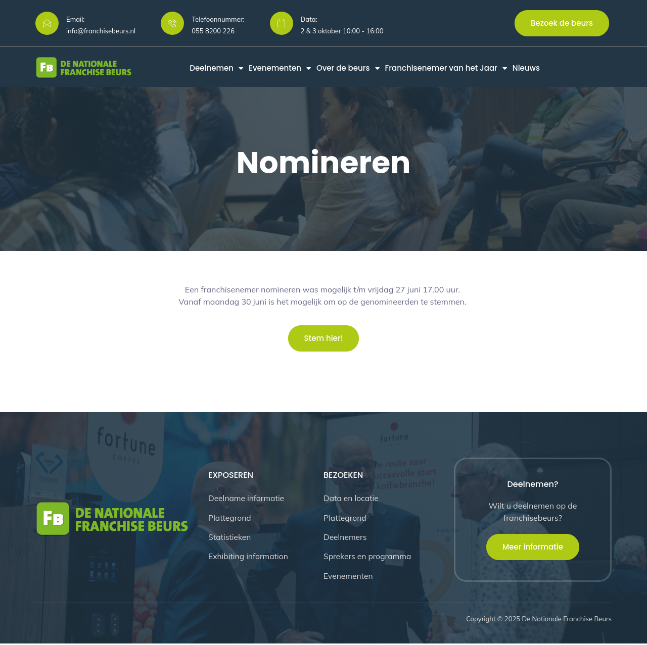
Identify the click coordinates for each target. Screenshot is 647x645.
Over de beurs (348, 68)
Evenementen (280, 68)
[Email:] (47, 23)
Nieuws (526, 68)
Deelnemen (216, 68)
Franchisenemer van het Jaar (446, 68)
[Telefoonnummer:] (172, 23)
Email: (75, 19)
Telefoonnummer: (218, 19)
